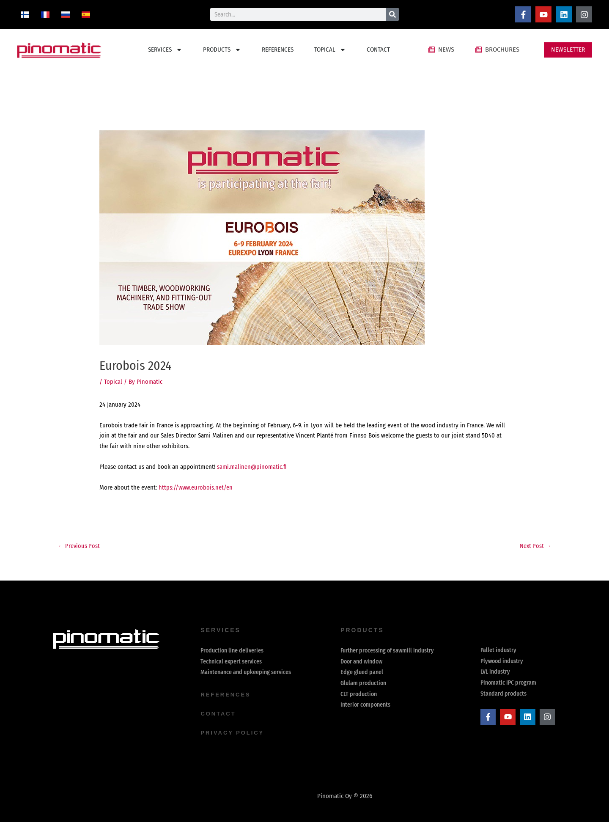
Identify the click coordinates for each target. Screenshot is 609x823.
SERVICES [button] (165, 49)
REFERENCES (278, 49)
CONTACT (378, 49)
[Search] (392, 14)
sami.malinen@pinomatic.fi (252, 467)
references (227, 696)
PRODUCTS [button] (222, 49)
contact (219, 715)
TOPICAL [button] (330, 49)
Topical (113, 381)
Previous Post (80, 546)
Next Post (534, 546)
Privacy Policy (234, 733)
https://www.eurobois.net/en (196, 487)
